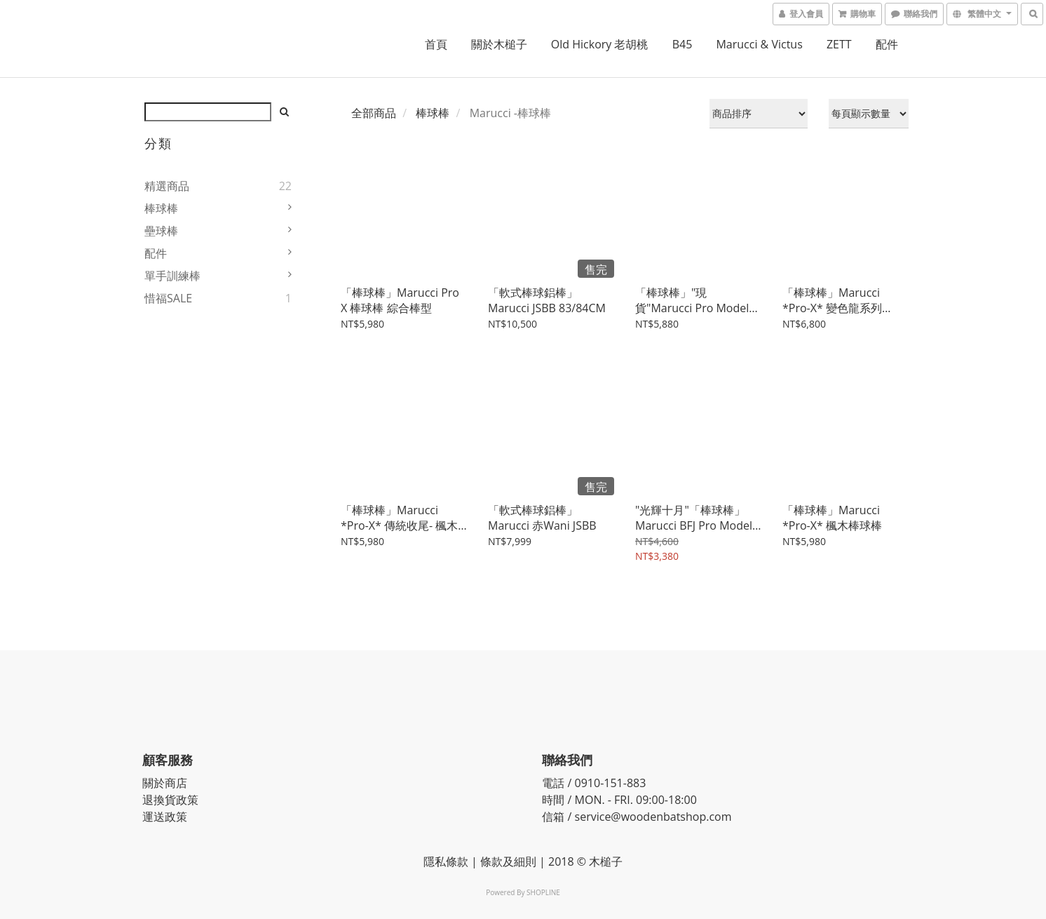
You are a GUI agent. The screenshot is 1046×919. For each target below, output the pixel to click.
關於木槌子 (499, 44)
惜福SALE (168, 298)
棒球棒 (161, 208)
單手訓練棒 (172, 275)
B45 (682, 44)
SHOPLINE (543, 892)
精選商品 (166, 186)
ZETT (839, 44)
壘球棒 (161, 231)
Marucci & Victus (759, 44)
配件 (887, 44)
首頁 (436, 44)
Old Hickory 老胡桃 (599, 44)
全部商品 (373, 113)
